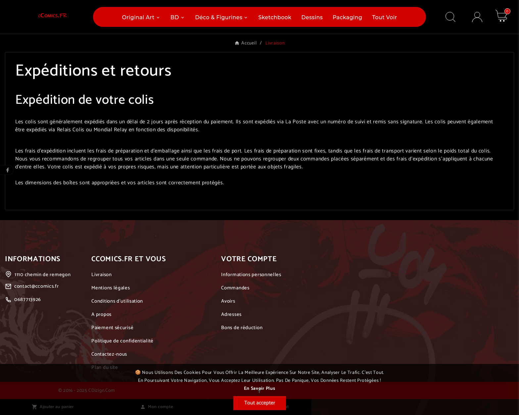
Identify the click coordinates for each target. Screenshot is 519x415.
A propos (101, 314)
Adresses (231, 314)
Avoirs (228, 301)
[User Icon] (477, 17)
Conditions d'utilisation (117, 301)
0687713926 (27, 299)
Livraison (101, 274)
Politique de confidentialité (122, 341)
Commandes (235, 288)
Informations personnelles (251, 274)
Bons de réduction (241, 328)
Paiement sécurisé (112, 328)
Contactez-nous (109, 354)
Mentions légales (110, 288)
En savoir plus (259, 388)
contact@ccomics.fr (36, 286)
